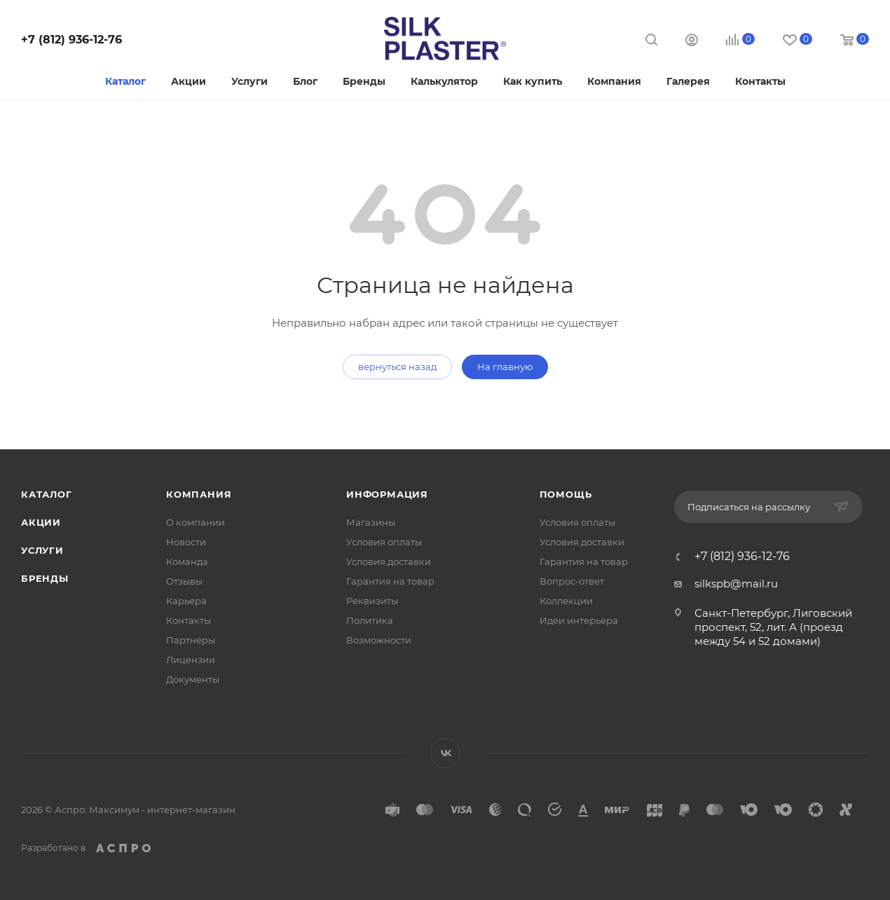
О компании (195, 522)
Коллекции (566, 600)
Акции (41, 522)
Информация (387, 494)
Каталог (46, 494)
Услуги (42, 550)
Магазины (370, 522)
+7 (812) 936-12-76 (71, 39)
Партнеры (190, 640)
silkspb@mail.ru (736, 583)
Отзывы (184, 581)
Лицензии (190, 659)
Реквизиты (372, 600)
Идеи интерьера (579, 620)
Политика (369, 620)
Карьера (186, 600)
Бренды (45, 578)
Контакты (188, 620)
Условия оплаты (384, 541)
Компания (198, 494)
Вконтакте (445, 753)
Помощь (566, 494)
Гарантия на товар (390, 581)
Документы (192, 679)
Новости (186, 541)
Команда (187, 561)
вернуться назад (397, 366)
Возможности (378, 640)
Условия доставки (388, 561)
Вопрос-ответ (572, 581)
